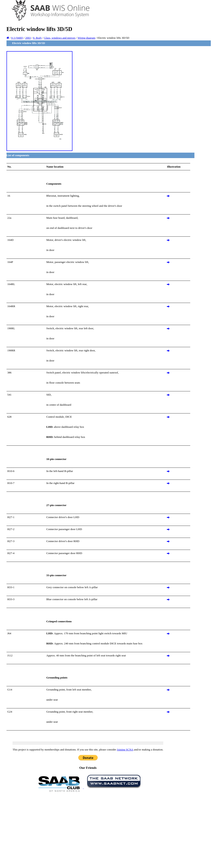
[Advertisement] (88, 824)
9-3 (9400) (17, 37)
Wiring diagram (86, 37)
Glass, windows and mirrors (60, 37)
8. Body (37, 37)
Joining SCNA (125, 749)
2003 (28, 37)
